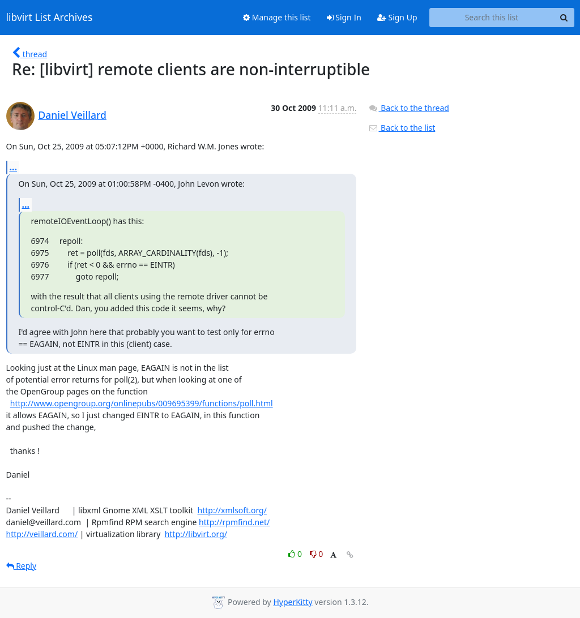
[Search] (564, 17)
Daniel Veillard (72, 115)
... (14, 167)
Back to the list (401, 127)
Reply (21, 565)
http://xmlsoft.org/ (232, 510)
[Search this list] (492, 17)
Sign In (344, 17)
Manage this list (277, 17)
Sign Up (397, 17)
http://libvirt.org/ (196, 534)
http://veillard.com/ (42, 534)
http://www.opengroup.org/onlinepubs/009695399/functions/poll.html (141, 403)
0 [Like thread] (296, 553)
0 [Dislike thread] (316, 553)
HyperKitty (292, 601)
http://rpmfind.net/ (234, 522)
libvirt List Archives (49, 17)
